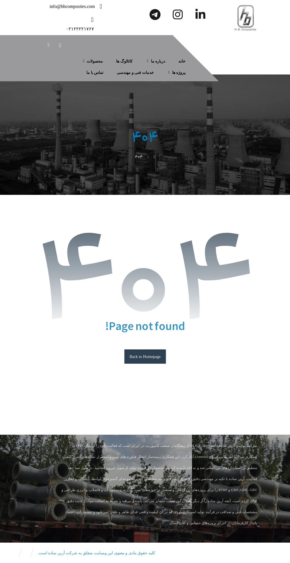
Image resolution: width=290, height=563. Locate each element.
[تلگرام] (155, 14)
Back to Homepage (145, 356)
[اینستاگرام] (177, 14)
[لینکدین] (200, 14)
